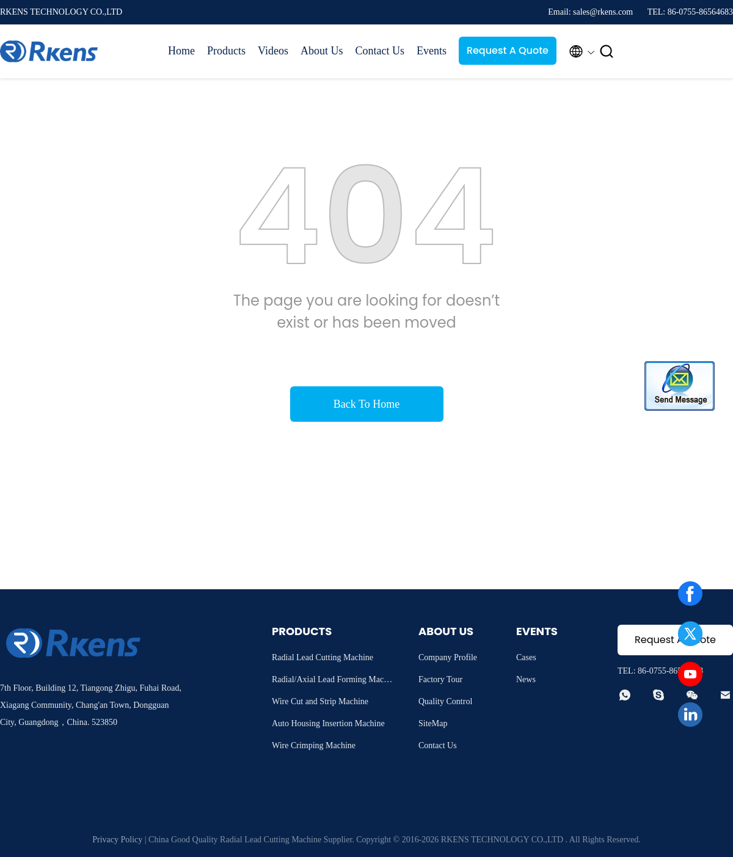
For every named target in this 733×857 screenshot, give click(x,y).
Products (226, 51)
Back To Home (366, 404)
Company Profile (447, 657)
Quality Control (445, 701)
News (526, 679)
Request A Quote (508, 50)
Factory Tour (440, 679)
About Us (322, 51)
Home (181, 51)
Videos (273, 51)
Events (432, 51)
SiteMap (432, 723)
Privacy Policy (117, 839)
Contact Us (379, 51)
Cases (526, 657)
